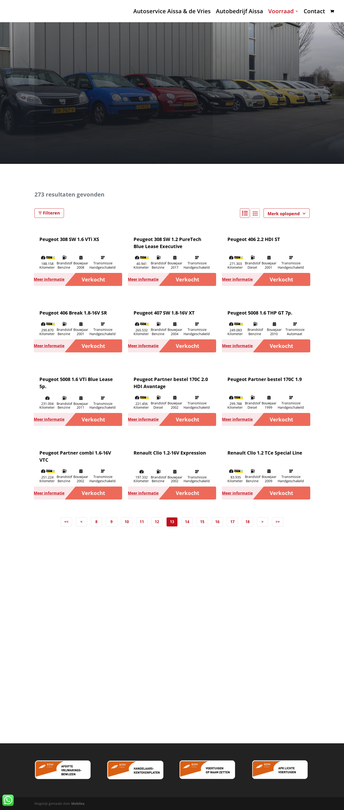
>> (278, 521)
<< (66, 521)
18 (247, 521)
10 (127, 521)
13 (172, 521)
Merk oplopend (287, 213)
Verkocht (93, 279)
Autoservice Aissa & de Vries (172, 12)
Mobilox (77, 803)
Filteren (49, 213)
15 (202, 521)
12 (157, 521)
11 (142, 521)
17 (232, 521)
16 (217, 521)
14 (187, 521)
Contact (314, 12)
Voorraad (281, 12)
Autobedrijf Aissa (239, 12)
